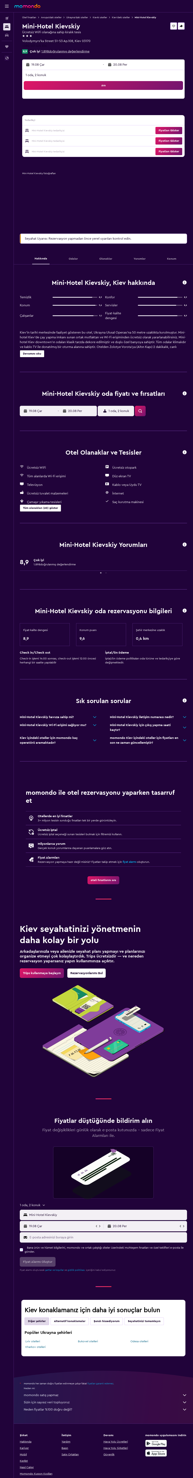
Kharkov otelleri (35, 1347)
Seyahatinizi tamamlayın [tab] (144, 1321)
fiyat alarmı (129, 862)
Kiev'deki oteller (121, 17)
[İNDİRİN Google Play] (156, 1443)
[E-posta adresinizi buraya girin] (107, 1237)
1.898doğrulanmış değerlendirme (65, 51)
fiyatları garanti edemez (100, 1383)
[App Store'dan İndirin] (156, 1453)
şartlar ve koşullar (54, 1270)
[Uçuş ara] (7, 18)
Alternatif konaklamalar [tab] (69, 1321)
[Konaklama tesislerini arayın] (7, 27)
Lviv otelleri (32, 1341)
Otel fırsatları (29, 17)
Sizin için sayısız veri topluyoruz (105, 1402)
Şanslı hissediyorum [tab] (106, 1321)
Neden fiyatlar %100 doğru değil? (105, 1409)
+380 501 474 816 (34, 45)
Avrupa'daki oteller (51, 17)
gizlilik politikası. (76, 1270)
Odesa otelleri (139, 1341)
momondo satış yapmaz (105, 1395)
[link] (103, 880)
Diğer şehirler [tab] (37, 1321)
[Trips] (7, 47)
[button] (6, 6)
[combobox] (107, 1215)
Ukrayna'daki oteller (77, 17)
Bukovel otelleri (88, 1341)
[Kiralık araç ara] (7, 35)
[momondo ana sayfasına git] (27, 6)
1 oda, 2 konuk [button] (36, 75)
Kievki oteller (100, 17)
